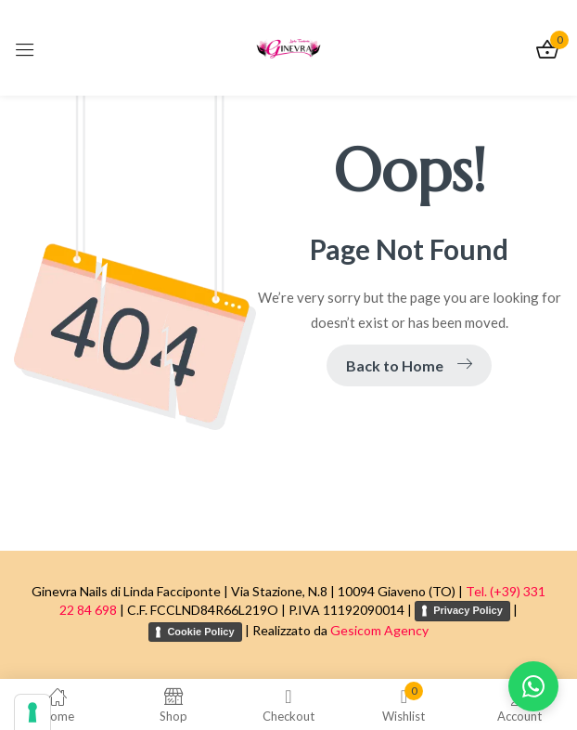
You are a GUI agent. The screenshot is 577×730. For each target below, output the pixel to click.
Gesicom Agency (379, 630)
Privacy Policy (468, 610)
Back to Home (409, 365)
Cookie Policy (200, 631)
